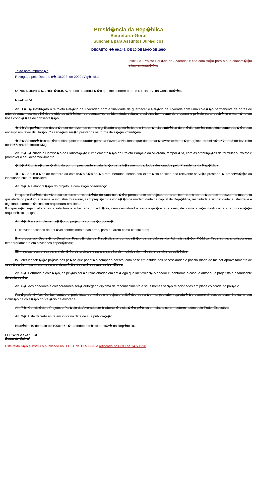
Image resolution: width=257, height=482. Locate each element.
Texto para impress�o (31, 71)
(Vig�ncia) (90, 77)
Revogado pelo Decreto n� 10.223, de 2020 (48, 77)
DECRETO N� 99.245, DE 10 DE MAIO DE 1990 (128, 49)
